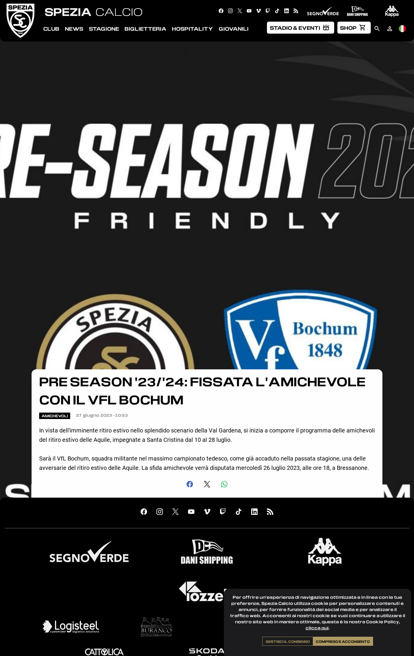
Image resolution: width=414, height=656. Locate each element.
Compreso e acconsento (343, 641)
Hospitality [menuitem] (192, 29)
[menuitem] (300, 27)
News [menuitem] (74, 29)
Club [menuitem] (51, 29)
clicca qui (317, 628)
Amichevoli (55, 416)
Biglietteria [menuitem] (145, 29)
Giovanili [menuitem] (234, 29)
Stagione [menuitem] (104, 29)
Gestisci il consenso (287, 641)
